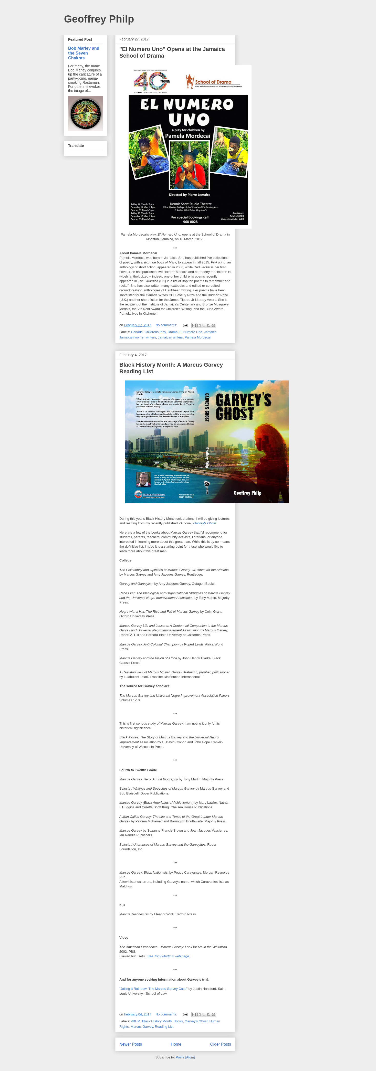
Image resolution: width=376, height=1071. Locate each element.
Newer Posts (130, 1044)
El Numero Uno (191, 332)
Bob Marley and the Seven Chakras (83, 53)
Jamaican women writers (137, 337)
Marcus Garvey (142, 1026)
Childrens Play (155, 332)
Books (178, 1021)
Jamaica (210, 332)
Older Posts (220, 1044)
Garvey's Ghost (196, 1021)
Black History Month (157, 1021)
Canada (137, 332)
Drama (172, 332)
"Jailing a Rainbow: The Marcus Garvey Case (152, 989)
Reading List (164, 1026)
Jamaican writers (170, 337)
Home (176, 1044)
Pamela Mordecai (198, 337)
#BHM (135, 1021)
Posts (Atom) (185, 1057)
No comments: (166, 325)
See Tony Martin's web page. (168, 956)
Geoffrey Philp (99, 19)
